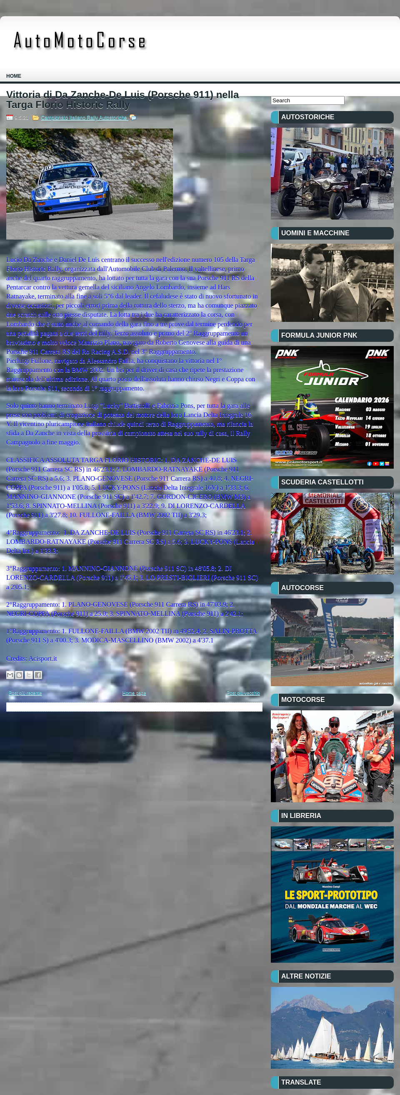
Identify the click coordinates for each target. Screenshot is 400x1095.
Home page (134, 692)
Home (13, 76)
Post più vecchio (243, 692)
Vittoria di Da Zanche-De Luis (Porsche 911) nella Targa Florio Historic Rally (122, 100)
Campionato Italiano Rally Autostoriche (84, 118)
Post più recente (25, 692)
